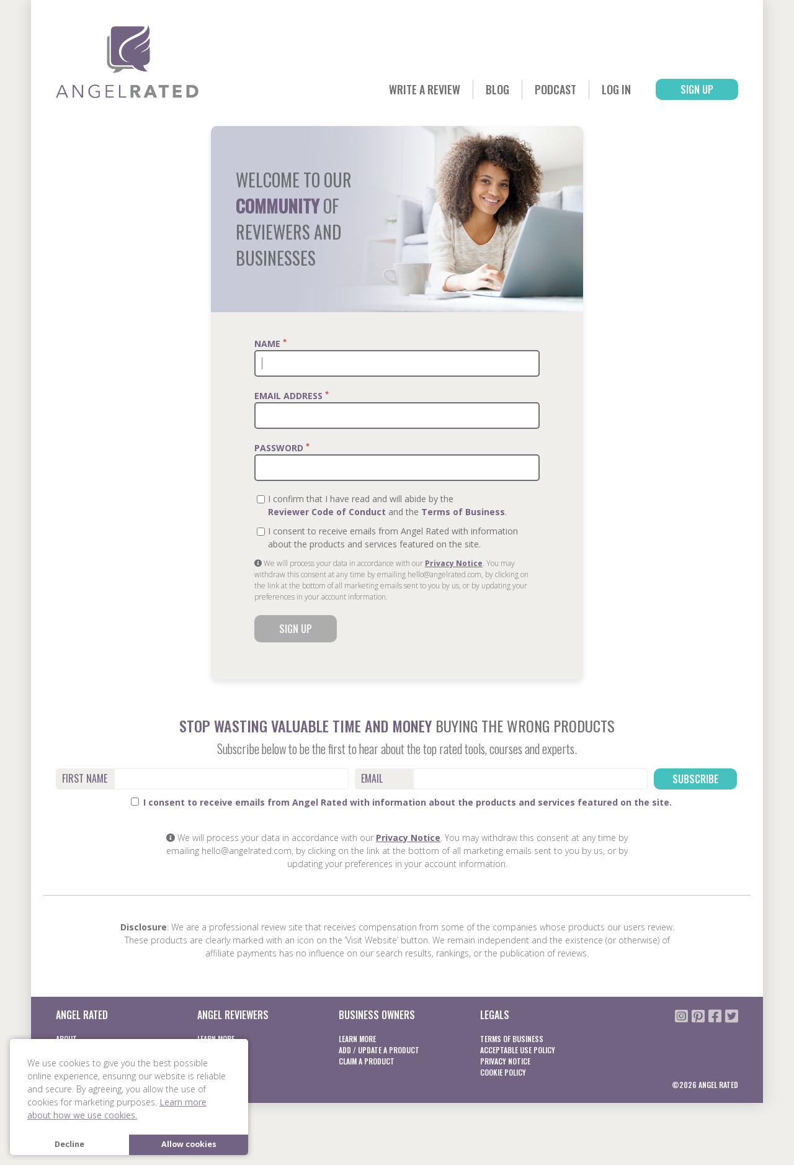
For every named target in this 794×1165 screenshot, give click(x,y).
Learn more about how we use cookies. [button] (117, 1108)
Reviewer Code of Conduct (327, 512)
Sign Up (696, 89)
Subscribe (695, 778)
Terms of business (511, 1038)
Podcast (555, 89)
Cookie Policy (503, 1072)
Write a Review (424, 89)
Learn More (357, 1038)
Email (372, 778)
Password (282, 447)
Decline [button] (69, 1144)
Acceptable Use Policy (517, 1050)
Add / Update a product (379, 1050)
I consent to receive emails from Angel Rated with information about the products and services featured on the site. (401, 802)
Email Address (291, 395)
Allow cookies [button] (188, 1144)
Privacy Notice (454, 563)
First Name (84, 778)
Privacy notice (505, 1061)
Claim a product (367, 1061)
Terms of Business (463, 512)
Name (270, 343)
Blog (497, 89)
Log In (616, 89)
